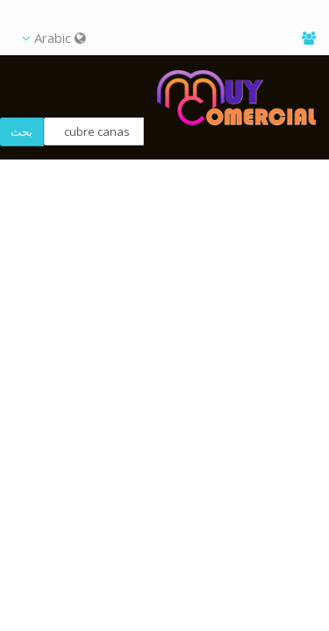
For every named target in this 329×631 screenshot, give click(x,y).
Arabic (54, 37)
